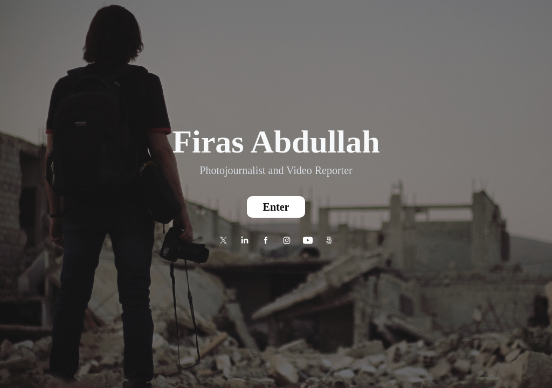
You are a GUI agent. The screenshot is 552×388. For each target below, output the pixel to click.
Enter (276, 207)
